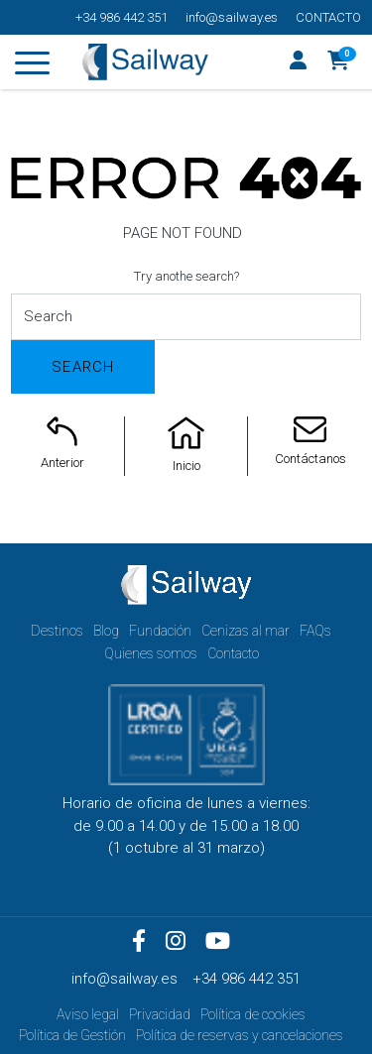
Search (83, 367)
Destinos (57, 631)
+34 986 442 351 (121, 17)
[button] (338, 62)
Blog (106, 631)
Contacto (328, 17)
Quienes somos (150, 653)
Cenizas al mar (245, 631)
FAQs (315, 631)
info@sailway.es (232, 17)
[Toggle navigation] (32, 66)
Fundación (160, 631)
